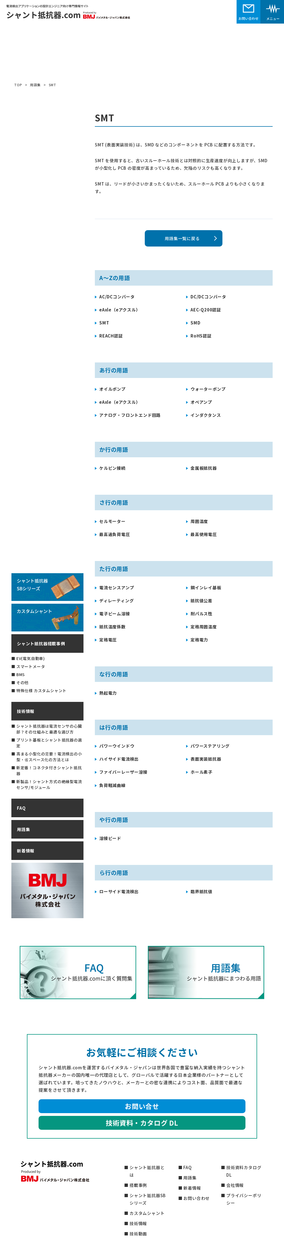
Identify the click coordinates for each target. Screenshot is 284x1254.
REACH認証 (111, 336)
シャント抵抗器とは (147, 1171)
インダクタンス (206, 415)
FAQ (21, 808)
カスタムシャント (147, 1213)
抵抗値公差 (201, 600)
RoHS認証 (201, 336)
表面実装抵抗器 (206, 759)
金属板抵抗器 (204, 468)
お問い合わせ (196, 1198)
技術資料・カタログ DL (142, 1123)
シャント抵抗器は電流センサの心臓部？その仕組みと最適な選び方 (49, 729)
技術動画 (138, 1234)
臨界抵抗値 (201, 891)
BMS (20, 674)
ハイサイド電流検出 (119, 759)
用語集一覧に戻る (182, 238)
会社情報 (235, 1185)
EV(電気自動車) (30, 658)
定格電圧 (108, 640)
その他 (22, 682)
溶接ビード (110, 838)
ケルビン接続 (112, 468)
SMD (195, 323)
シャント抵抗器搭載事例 (41, 643)
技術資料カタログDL (243, 1171)
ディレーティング (116, 600)
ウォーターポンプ (208, 389)
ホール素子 (201, 772)
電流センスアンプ (116, 587)
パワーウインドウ (116, 746)
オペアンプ (201, 402)
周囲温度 (199, 521)
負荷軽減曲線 (112, 785)
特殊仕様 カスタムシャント (41, 690)
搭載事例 (138, 1185)
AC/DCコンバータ (117, 296)
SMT (104, 323)
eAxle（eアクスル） (119, 310)
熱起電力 (108, 693)
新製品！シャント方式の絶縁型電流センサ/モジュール (49, 784)
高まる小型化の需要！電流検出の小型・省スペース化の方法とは (49, 756)
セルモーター (112, 521)
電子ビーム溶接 (114, 613)
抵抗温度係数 (112, 626)
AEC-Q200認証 (206, 310)
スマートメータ (30, 666)
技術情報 (25, 711)
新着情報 (25, 851)
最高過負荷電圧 (114, 534)
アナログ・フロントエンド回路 (130, 415)
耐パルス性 (201, 613)
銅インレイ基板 (206, 587)
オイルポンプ (112, 389)
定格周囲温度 (204, 626)
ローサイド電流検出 (119, 891)
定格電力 (199, 640)
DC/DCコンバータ (208, 296)
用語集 (23, 829)
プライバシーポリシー (243, 1199)
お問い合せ (142, 1106)
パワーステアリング (210, 746)
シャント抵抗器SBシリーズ (148, 1199)
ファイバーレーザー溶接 (123, 772)
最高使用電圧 (204, 534)
